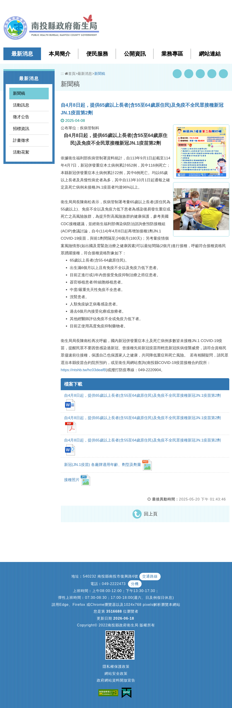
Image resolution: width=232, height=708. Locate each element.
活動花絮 (21, 152)
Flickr (211, 73)
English (198, 6)
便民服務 (97, 54)
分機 (135, 584)
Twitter (200, 73)
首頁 (70, 74)
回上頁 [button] (150, 513)
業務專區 (172, 54)
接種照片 (77, 480)
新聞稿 (19, 93)
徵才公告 (21, 117)
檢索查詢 (165, 6)
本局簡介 (59, 54)
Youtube (188, 73)
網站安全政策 (116, 673)
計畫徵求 (21, 140)
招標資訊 (21, 128)
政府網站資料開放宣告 (116, 680)
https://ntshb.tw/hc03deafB (83, 370)
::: (137, 6)
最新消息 (22, 54)
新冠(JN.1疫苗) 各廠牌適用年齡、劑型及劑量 (108, 465)
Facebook (177, 73)
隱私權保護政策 (116, 666)
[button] (210, 6)
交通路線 (150, 576)
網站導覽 (147, 6)
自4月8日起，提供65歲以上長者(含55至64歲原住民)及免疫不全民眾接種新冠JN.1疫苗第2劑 (142, 402)
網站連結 (210, 54)
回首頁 (182, 6)
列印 (223, 73)
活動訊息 (21, 105)
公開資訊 (135, 54)
